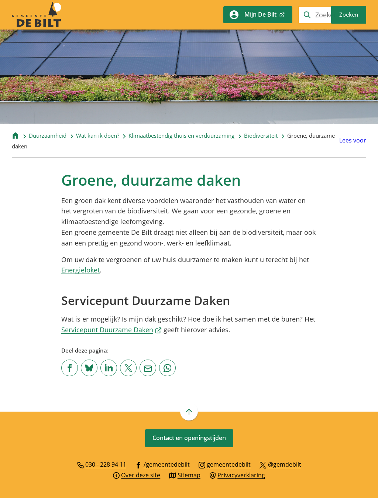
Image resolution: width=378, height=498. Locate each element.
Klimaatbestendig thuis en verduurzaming (181, 135)
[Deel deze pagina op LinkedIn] (108, 368)
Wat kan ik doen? (97, 135)
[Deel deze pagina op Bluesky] (89, 368)
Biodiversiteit (261, 135)
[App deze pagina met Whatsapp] (167, 368)
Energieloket (80, 269)
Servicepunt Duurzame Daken (111, 329)
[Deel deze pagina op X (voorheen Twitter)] (128, 368)
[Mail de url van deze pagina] (148, 368)
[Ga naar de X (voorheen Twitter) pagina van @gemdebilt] (280, 464)
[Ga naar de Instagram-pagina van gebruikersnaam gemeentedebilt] (225, 464)
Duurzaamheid (47, 135)
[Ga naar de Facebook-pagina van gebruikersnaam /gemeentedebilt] (162, 464)
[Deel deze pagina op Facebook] (69, 368)
